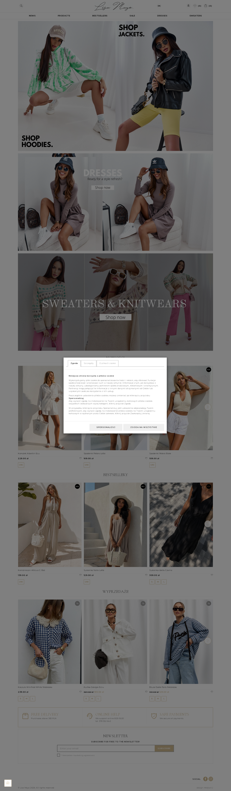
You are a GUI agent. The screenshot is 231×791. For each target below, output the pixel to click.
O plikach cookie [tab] (107, 363)
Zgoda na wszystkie (143, 427)
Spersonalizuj (106, 427)
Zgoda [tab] (74, 363)
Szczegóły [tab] (89, 363)
